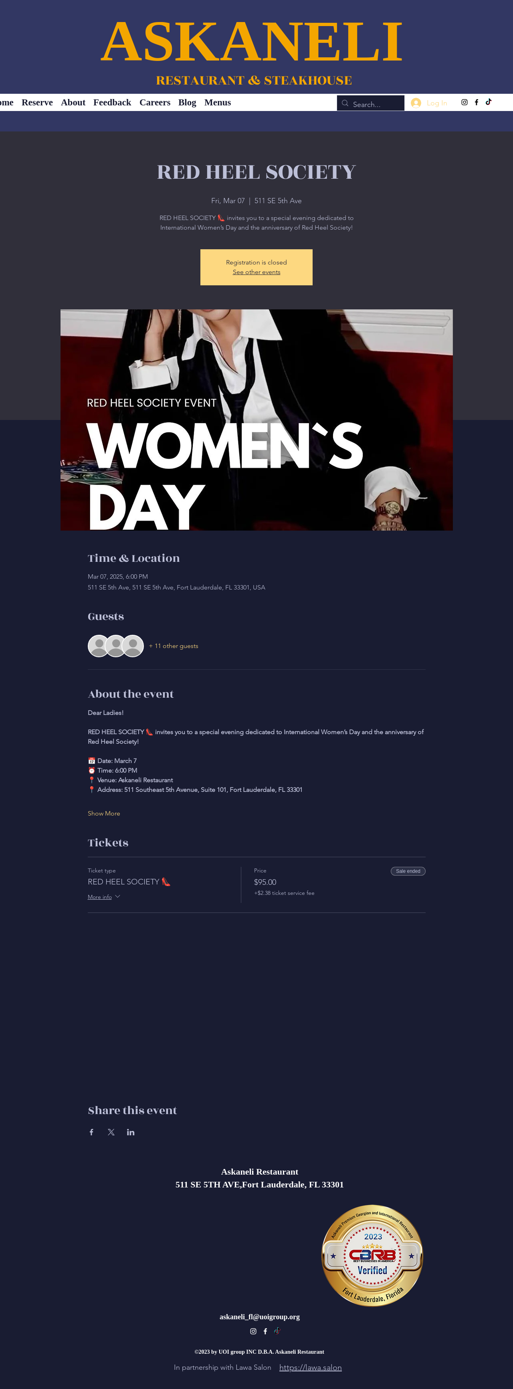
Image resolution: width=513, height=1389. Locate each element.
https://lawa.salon (310, 1367)
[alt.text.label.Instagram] (464, 102)
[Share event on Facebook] (91, 1132)
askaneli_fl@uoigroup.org (260, 1317)
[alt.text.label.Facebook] (477, 102)
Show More (104, 813)
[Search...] (370, 105)
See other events (257, 272)
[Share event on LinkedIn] (131, 1132)
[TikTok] (489, 102)
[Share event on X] (111, 1132)
